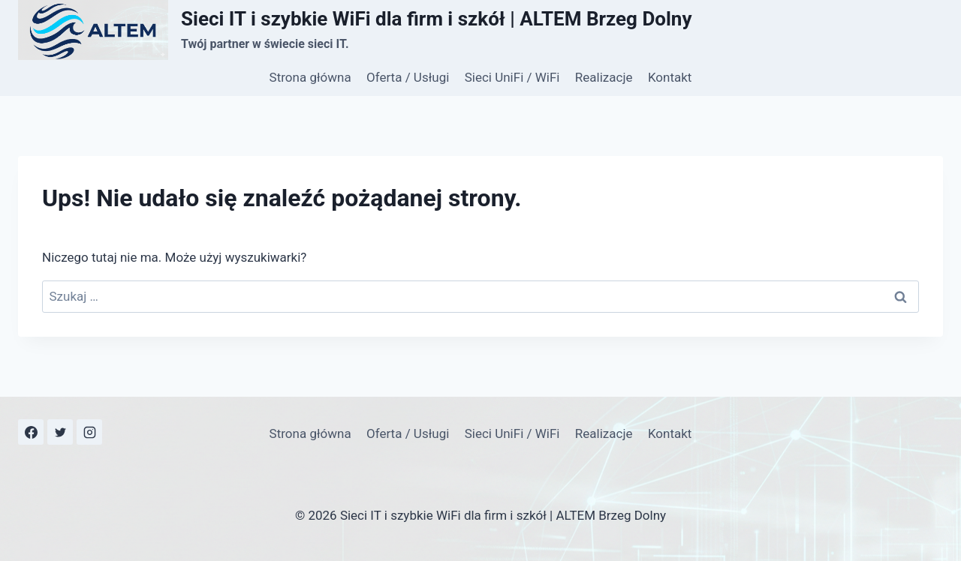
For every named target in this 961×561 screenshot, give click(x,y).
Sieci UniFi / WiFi (512, 77)
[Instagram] (89, 432)
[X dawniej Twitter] (60, 432)
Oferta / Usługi (407, 77)
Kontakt (670, 77)
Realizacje (604, 77)
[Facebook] (31, 432)
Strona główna (310, 77)
